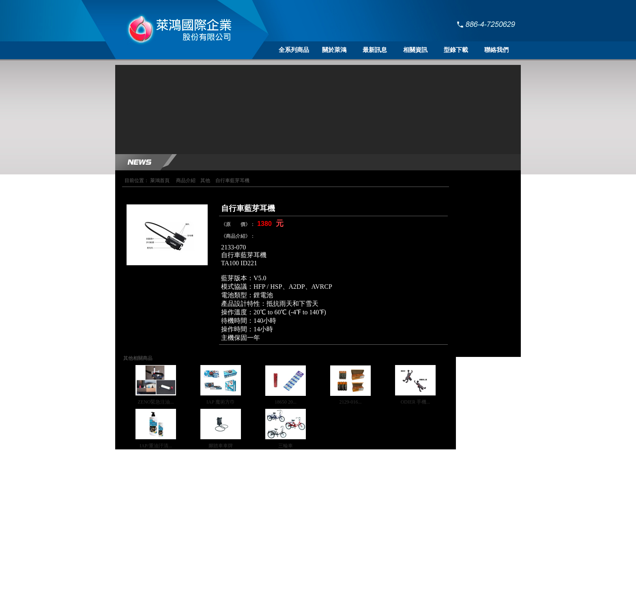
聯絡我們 (496, 50)
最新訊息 (375, 50)
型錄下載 (456, 50)
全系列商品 (294, 50)
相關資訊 (415, 50)
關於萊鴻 (334, 50)
